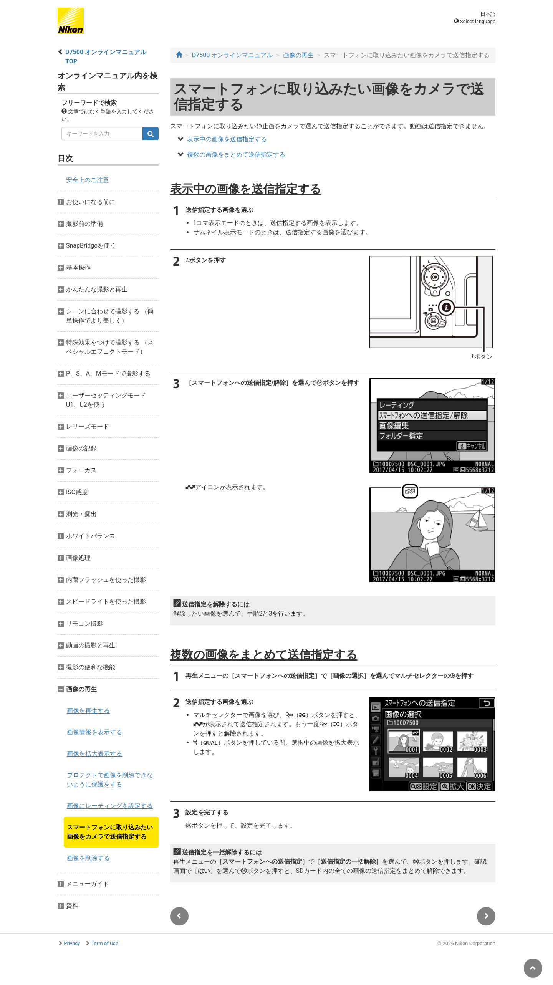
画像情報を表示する (94, 732)
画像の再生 (298, 55)
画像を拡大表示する (94, 753)
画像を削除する (88, 858)
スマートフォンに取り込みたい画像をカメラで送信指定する (110, 832)
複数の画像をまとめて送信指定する (236, 154)
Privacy (72, 943)
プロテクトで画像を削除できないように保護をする (110, 779)
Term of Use (104, 943)
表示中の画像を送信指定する (227, 139)
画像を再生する (88, 710)
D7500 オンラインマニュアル (232, 55)
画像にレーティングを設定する (110, 806)
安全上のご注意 (87, 180)
